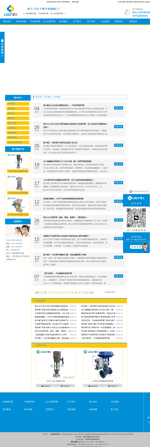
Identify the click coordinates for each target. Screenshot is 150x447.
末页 (91, 293)
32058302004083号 (92, 439)
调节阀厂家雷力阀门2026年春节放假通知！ (98, 324)
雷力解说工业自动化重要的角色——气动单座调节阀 (63, 105)
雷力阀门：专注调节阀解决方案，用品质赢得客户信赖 (64, 255)
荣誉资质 (133, 21)
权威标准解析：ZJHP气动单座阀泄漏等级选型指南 (63, 199)
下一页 (85, 293)
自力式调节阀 (49, 21)
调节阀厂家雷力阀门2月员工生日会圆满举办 (52, 327)
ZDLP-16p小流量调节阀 (18, 171)
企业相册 (11, 128)
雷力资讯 (91, 21)
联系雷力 (119, 21)
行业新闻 (105, 21)
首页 (37, 293)
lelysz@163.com (18, 253)
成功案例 (63, 21)
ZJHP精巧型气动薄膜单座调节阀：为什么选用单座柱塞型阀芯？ (68, 180)
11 (79, 293)
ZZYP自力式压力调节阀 (18, 193)
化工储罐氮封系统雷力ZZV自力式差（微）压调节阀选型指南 (67, 161)
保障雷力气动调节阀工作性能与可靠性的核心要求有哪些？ (66, 236)
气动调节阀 (35, 21)
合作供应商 (12, 123)
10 (76, 293)
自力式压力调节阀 (15, 142)
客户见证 (11, 113)
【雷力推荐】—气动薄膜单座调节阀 (57, 273)
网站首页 (7, 21)
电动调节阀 (21, 21)
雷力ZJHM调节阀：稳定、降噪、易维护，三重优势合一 (65, 217)
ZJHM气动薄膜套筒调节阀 (103, 381)
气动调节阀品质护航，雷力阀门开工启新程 (52, 324)
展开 (2, 48)
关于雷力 (77, 21)
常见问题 (28, 409)
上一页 (43, 293)
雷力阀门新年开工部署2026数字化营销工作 (52, 320)
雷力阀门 (47, 97)
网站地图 (75, 2)
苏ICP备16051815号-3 (91, 437)
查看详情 (118, 108)
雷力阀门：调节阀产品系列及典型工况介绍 (60, 143)
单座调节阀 (54, 434)
